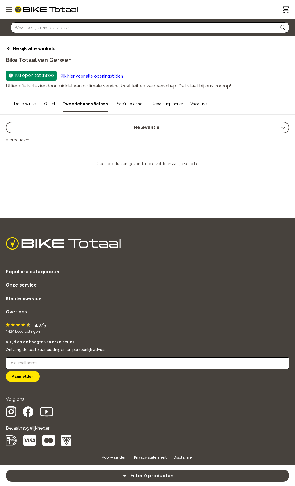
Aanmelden (23, 376)
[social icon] (11, 415)
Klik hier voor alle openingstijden (91, 76)
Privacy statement (150, 457)
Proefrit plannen (130, 104)
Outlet (49, 104)
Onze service (21, 285)
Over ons (16, 312)
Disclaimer (183, 457)
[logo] (46, 9)
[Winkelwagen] (285, 9)
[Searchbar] (147, 28)
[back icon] (8, 48)
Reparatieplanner (167, 104)
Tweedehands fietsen (85, 104)
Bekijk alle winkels (34, 48)
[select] (147, 127)
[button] (282, 27)
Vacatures (199, 104)
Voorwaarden (114, 457)
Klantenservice (24, 298)
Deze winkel (25, 104)
